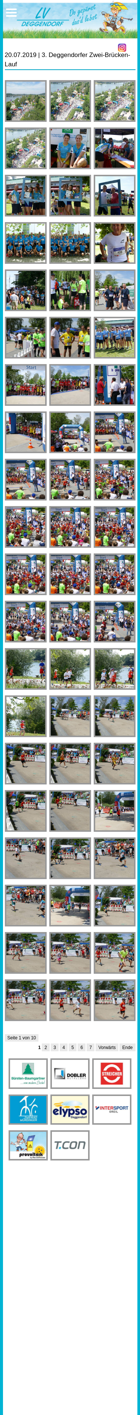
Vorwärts (107, 1047)
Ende (127, 1047)
